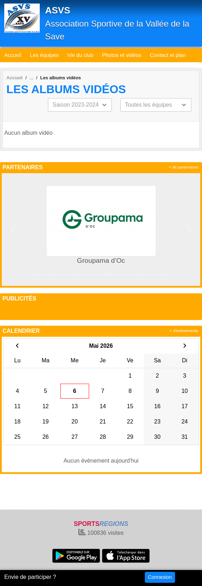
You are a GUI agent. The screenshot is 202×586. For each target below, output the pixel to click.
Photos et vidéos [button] (121, 55)
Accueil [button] (12, 55)
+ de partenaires (183, 167)
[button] (13, 229)
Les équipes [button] (44, 55)
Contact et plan (168, 55)
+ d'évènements (184, 331)
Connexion (160, 577)
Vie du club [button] (80, 55)
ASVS (57, 10)
